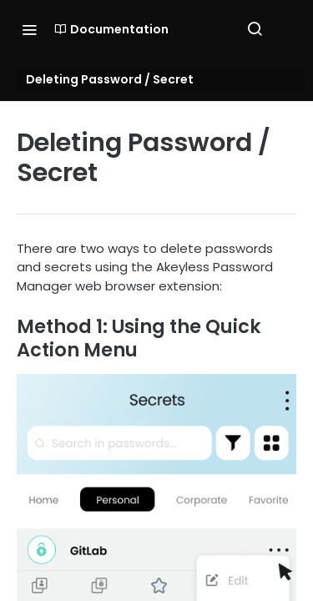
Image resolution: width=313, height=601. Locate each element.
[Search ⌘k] (254, 29)
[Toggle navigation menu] (29, 29)
